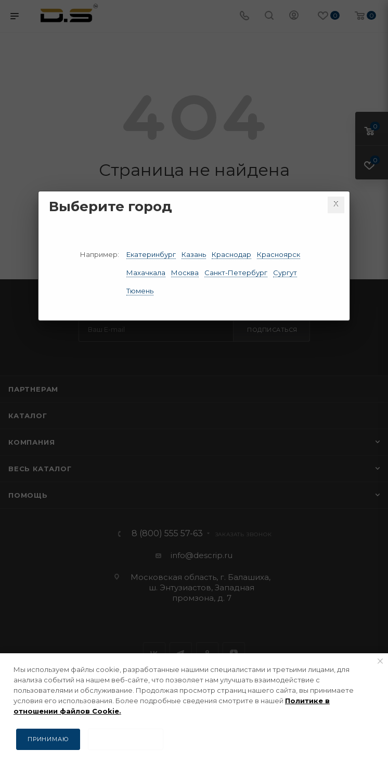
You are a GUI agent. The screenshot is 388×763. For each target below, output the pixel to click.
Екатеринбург (151, 254)
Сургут (285, 272)
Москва (185, 272)
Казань (194, 254)
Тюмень (139, 291)
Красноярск (278, 254)
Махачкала (145, 272)
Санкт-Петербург (235, 272)
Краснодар (231, 254)
